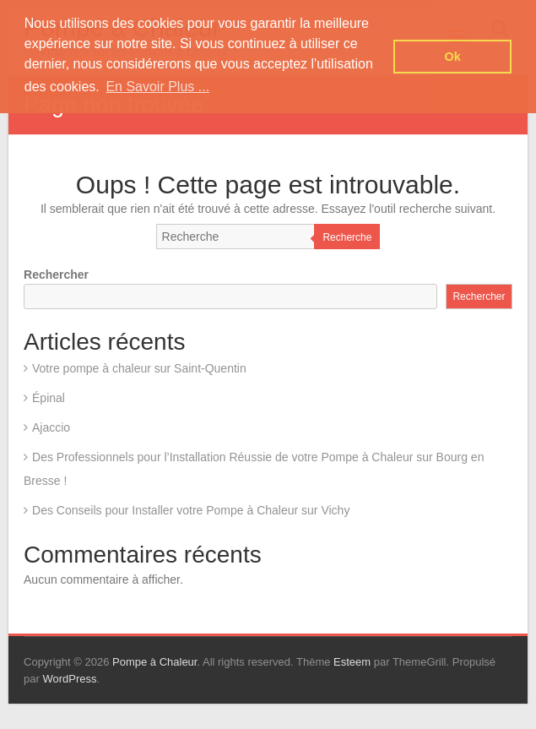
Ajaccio (51, 427)
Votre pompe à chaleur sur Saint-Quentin (139, 368)
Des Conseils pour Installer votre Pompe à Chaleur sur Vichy (190, 510)
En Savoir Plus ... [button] (157, 86)
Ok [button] (453, 56)
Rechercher (56, 274)
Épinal (48, 398)
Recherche (346, 237)
